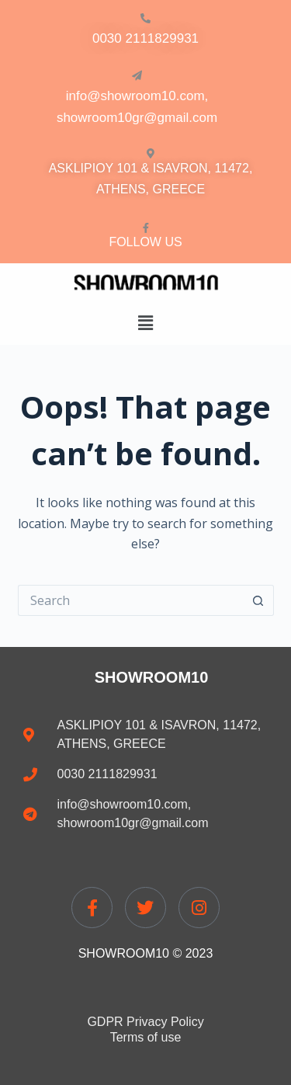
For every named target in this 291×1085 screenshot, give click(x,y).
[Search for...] (130, 600)
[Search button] (258, 600)
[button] (145, 322)
